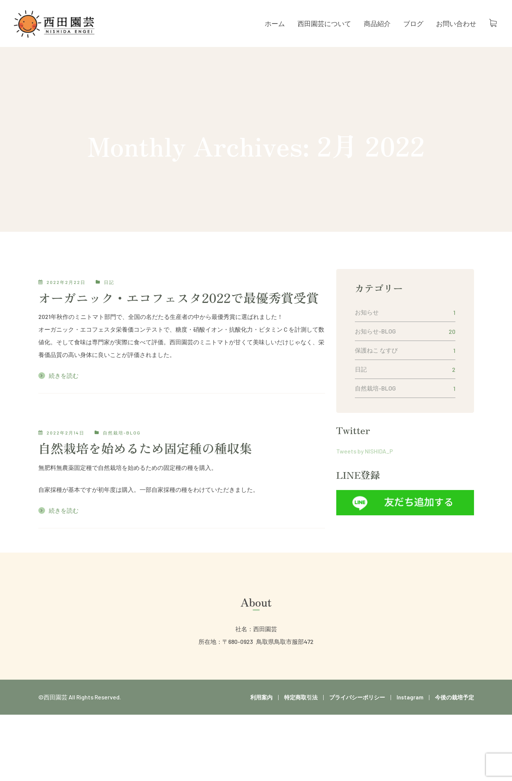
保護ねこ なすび (376, 350)
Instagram (410, 697)
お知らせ (367, 312)
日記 (109, 282)
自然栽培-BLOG (122, 432)
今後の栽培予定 (454, 697)
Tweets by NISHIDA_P (364, 451)
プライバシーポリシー (357, 697)
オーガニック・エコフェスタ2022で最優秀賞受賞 (178, 297)
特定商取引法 (301, 697)
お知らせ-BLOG (375, 331)
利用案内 (261, 697)
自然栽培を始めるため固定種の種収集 (145, 448)
